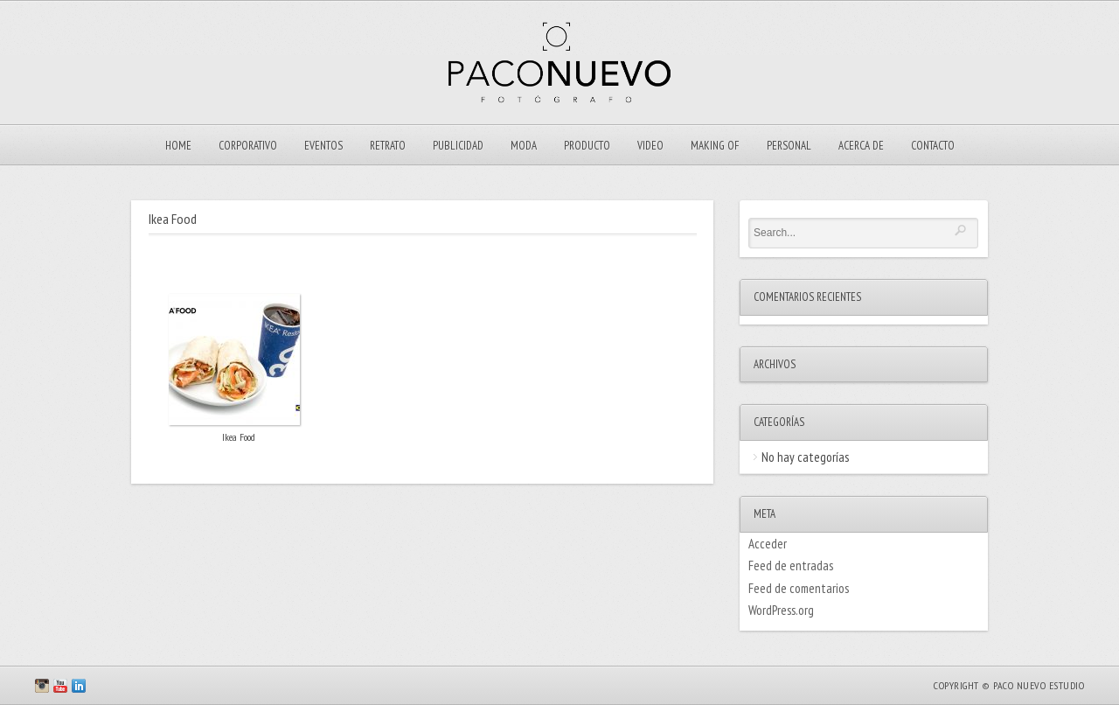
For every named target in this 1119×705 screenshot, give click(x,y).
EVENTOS (323, 145)
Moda (524, 145)
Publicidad (458, 145)
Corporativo (248, 145)
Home (178, 145)
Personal (789, 145)
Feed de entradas (790, 565)
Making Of (715, 145)
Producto (587, 145)
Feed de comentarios (798, 588)
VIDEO (650, 145)
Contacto (933, 145)
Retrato (388, 145)
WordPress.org (781, 610)
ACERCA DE (861, 145)
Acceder (767, 543)
